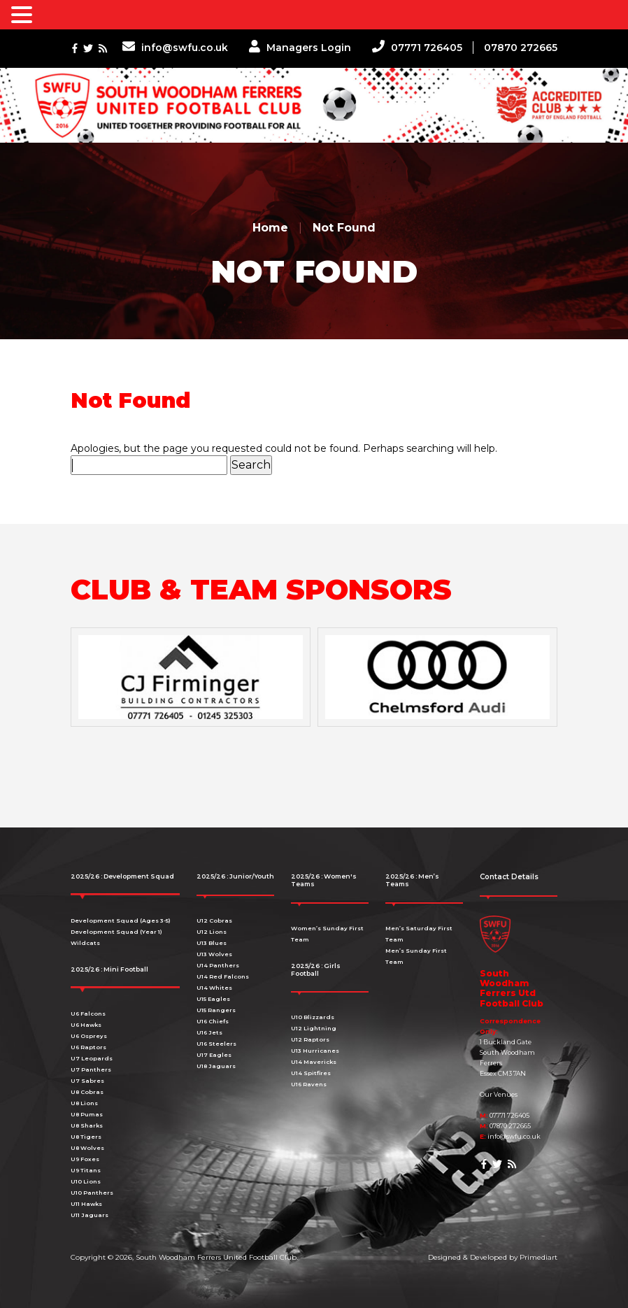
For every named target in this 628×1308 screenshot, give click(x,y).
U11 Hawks (86, 1203)
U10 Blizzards (312, 1017)
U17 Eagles (214, 1054)
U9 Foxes (85, 1159)
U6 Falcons (88, 1013)
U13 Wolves (214, 954)
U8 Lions (84, 1103)
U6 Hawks (86, 1024)
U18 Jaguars (216, 1065)
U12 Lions (212, 931)
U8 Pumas (87, 1114)
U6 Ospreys (89, 1035)
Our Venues (499, 1094)
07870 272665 (520, 47)
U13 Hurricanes (315, 1050)
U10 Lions (86, 1181)
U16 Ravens (309, 1084)
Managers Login (300, 47)
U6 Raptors (88, 1047)
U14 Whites (214, 987)
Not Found (344, 227)
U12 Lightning (313, 1028)
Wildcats (85, 942)
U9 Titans (86, 1170)
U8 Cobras (87, 1091)
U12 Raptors (310, 1039)
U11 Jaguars (89, 1214)
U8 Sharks (87, 1125)
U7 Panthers (91, 1069)
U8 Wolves (87, 1147)
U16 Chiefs (213, 1021)
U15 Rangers (216, 1010)
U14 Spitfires (311, 1072)
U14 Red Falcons (223, 976)
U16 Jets (209, 1032)
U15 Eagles (213, 998)
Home (270, 227)
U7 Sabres (87, 1080)
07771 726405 (417, 47)
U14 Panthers (218, 965)
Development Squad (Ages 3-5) (121, 920)
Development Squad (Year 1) (116, 931)
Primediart (538, 1257)
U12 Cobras (214, 920)
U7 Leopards (92, 1058)
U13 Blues (212, 942)
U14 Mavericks (313, 1061)
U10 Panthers (92, 1192)
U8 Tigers (86, 1136)
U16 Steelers (216, 1043)
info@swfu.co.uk (175, 47)
